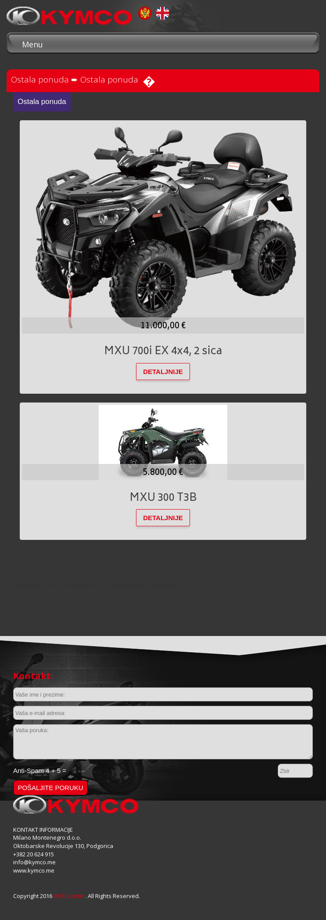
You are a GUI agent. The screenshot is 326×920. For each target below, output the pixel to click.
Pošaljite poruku (50, 787)
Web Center (69, 896)
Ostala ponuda (40, 79)
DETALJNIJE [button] (163, 371)
